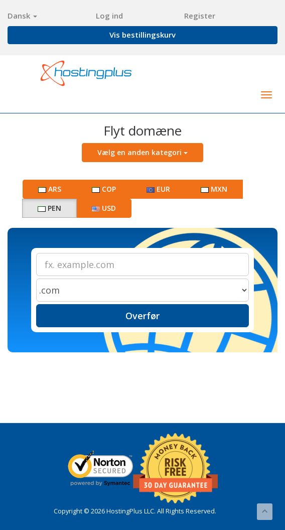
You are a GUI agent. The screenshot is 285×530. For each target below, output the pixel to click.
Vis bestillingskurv (142, 35)
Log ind (109, 16)
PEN (49, 208)
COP (104, 189)
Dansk (22, 16)
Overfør (142, 316)
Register (199, 16)
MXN (214, 189)
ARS (49, 189)
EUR (158, 189)
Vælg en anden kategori (142, 152)
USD (104, 208)
